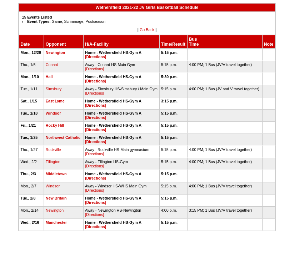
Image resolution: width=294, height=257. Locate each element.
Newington (55, 52)
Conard (52, 64)
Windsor (53, 113)
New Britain (56, 198)
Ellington (53, 162)
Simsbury (53, 89)
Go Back (147, 29)
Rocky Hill (55, 125)
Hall (49, 77)
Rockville (53, 149)
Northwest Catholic (63, 137)
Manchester (56, 222)
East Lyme (55, 101)
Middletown (56, 174)
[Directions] (95, 57)
